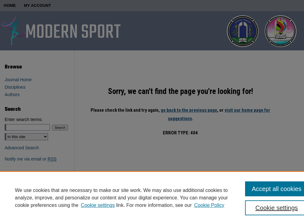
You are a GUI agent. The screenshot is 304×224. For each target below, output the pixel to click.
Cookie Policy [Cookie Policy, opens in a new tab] (209, 205)
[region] (152, 197)
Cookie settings (98, 205)
